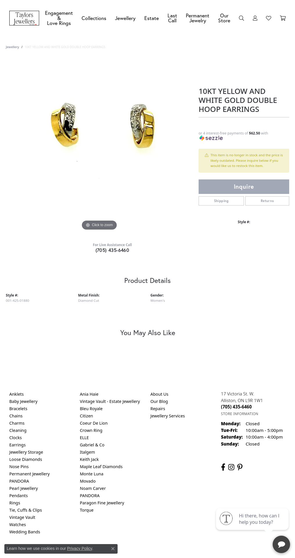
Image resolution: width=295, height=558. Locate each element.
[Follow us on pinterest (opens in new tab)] (239, 467)
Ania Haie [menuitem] (89, 394)
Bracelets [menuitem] (18, 408)
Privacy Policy (79, 548)
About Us (159, 394)
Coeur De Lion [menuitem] (94, 423)
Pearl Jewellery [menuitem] (23, 488)
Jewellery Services (167, 416)
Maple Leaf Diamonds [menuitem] (101, 466)
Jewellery (125, 18)
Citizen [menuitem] (86, 416)
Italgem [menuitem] (87, 452)
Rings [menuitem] (14, 503)
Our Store (224, 18)
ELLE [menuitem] (84, 437)
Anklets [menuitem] (16, 394)
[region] (99, 145)
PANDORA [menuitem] (19, 481)
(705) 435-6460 (112, 250)
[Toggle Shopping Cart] (283, 18)
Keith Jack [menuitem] (89, 459)
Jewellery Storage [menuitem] (26, 452)
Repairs (157, 408)
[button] (241, 18)
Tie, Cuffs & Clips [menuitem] (25, 510)
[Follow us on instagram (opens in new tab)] (231, 467)
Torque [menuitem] (86, 510)
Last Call (172, 18)
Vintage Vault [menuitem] (22, 517)
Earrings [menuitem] (17, 445)
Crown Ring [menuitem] (91, 430)
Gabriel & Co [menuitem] (92, 445)
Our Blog (159, 401)
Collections (94, 18)
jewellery (12, 47)
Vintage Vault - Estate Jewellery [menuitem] (110, 401)
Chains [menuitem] (16, 416)
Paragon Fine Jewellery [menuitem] (102, 503)
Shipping (221, 201)
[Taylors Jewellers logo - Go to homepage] (25, 18)
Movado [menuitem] (88, 481)
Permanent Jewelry (197, 18)
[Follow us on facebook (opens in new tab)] (223, 467)
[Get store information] (239, 413)
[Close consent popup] (113, 548)
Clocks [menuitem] (15, 437)
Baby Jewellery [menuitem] (23, 401)
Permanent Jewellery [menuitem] (29, 474)
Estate (151, 18)
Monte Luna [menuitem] (91, 474)
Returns (267, 201)
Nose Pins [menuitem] (19, 466)
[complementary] (253, 526)
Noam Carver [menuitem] (93, 488)
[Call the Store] (236, 407)
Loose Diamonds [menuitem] (25, 459)
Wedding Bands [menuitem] (24, 532)
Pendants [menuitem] (18, 495)
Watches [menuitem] (17, 524)
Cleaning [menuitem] (17, 430)
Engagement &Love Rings (59, 18)
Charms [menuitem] (16, 423)
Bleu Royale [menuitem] (91, 408)
